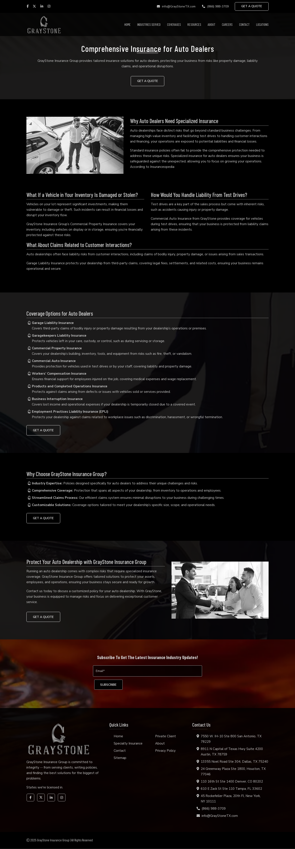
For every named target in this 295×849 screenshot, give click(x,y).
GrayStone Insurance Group (58, 61)
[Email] (147, 671)
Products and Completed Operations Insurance (69, 386)
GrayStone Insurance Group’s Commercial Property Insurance (71, 224)
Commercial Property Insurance (57, 348)
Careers (227, 24)
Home (127, 24)
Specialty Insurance (128, 744)
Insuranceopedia (162, 167)
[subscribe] (109, 685)
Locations (262, 24)
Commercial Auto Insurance (171, 218)
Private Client (165, 737)
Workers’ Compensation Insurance (59, 374)
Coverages (174, 24)
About (211, 24)
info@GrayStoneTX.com (175, 6)
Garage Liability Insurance (45, 263)
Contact (244, 24)
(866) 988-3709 (214, 6)
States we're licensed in (44, 788)
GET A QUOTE (251, 6)
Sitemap (120, 758)
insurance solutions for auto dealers (132, 61)
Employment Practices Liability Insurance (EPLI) (70, 412)
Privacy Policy (165, 751)
